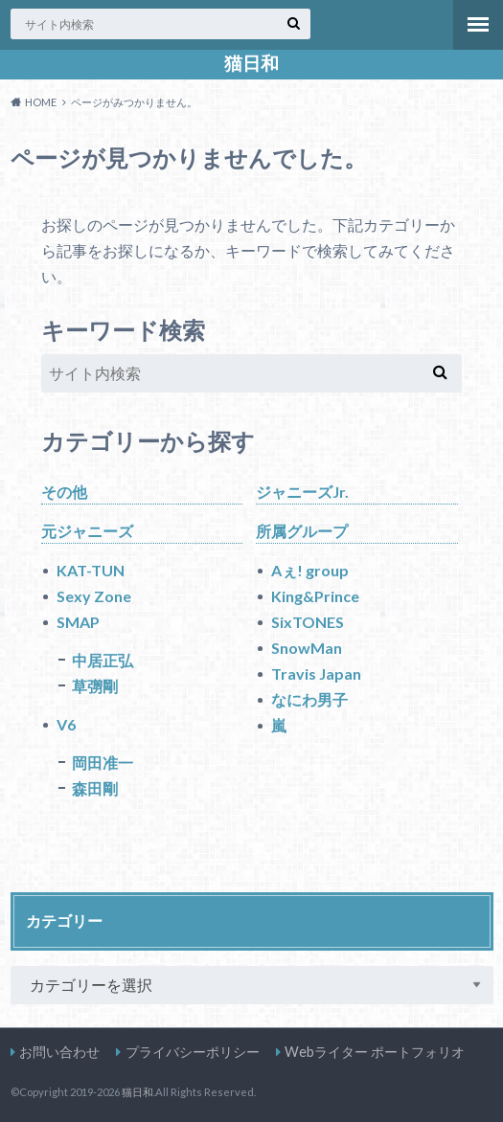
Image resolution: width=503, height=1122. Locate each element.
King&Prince (315, 596)
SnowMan (306, 648)
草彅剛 (95, 686)
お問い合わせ (59, 1051)
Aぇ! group (310, 570)
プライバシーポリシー (193, 1051)
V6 (66, 724)
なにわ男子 (309, 699)
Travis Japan (316, 673)
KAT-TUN (91, 570)
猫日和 (251, 63)
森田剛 (95, 788)
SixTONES (307, 622)
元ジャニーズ (87, 531)
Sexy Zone (94, 596)
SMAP (78, 622)
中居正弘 (102, 660)
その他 (64, 491)
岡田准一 (102, 762)
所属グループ (302, 531)
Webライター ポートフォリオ (375, 1051)
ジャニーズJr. (302, 491)
